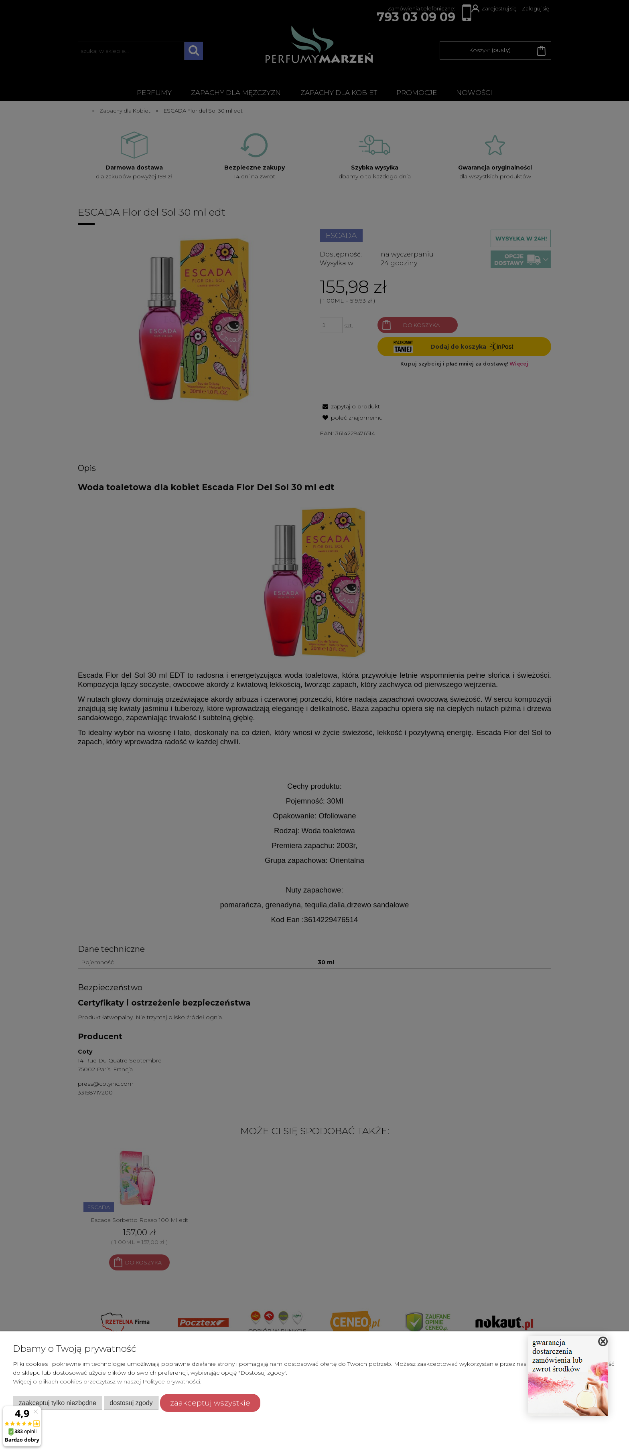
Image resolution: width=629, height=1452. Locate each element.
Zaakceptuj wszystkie (210, 1403)
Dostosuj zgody (131, 1402)
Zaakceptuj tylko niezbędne (57, 1402)
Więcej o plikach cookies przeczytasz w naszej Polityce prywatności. (107, 1381)
